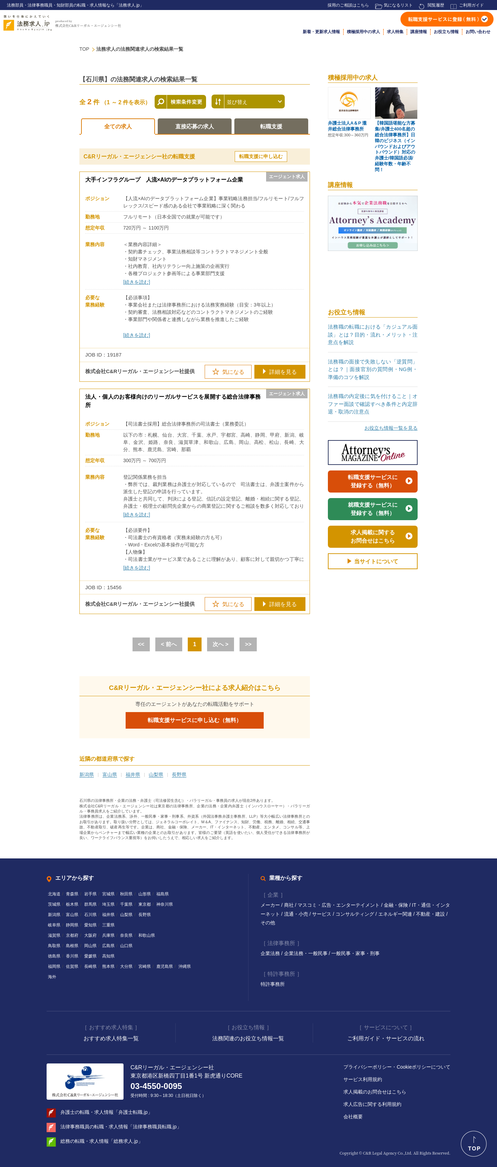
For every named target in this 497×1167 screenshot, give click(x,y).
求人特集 (395, 31)
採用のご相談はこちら (348, 5)
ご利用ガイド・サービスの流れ (386, 1038)
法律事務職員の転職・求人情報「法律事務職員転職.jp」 (121, 1126)
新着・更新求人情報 (321, 31)
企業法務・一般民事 (306, 953)
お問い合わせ (478, 31)
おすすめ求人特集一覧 (111, 1038)
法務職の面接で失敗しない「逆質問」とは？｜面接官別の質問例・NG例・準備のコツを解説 (373, 369)
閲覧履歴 (436, 5)
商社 (289, 905)
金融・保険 (396, 905)
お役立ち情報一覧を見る (391, 428)
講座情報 (418, 31)
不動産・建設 (431, 914)
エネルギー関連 (395, 914)
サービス (322, 914)
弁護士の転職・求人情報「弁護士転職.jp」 (106, 1112)
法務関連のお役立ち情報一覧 (248, 1038)
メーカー (271, 905)
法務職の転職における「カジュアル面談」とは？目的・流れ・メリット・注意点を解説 (373, 334)
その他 (268, 922)
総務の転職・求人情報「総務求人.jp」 (101, 1141)
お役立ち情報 (446, 31)
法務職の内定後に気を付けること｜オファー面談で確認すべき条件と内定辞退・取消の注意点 (373, 404)
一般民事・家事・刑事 (355, 953)
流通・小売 (297, 914)
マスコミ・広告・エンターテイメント (339, 905)
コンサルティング (355, 914)
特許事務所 (273, 984)
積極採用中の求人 (363, 31)
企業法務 (271, 953)
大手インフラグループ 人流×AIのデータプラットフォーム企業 (164, 180)
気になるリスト (398, 5)
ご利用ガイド (471, 5)
